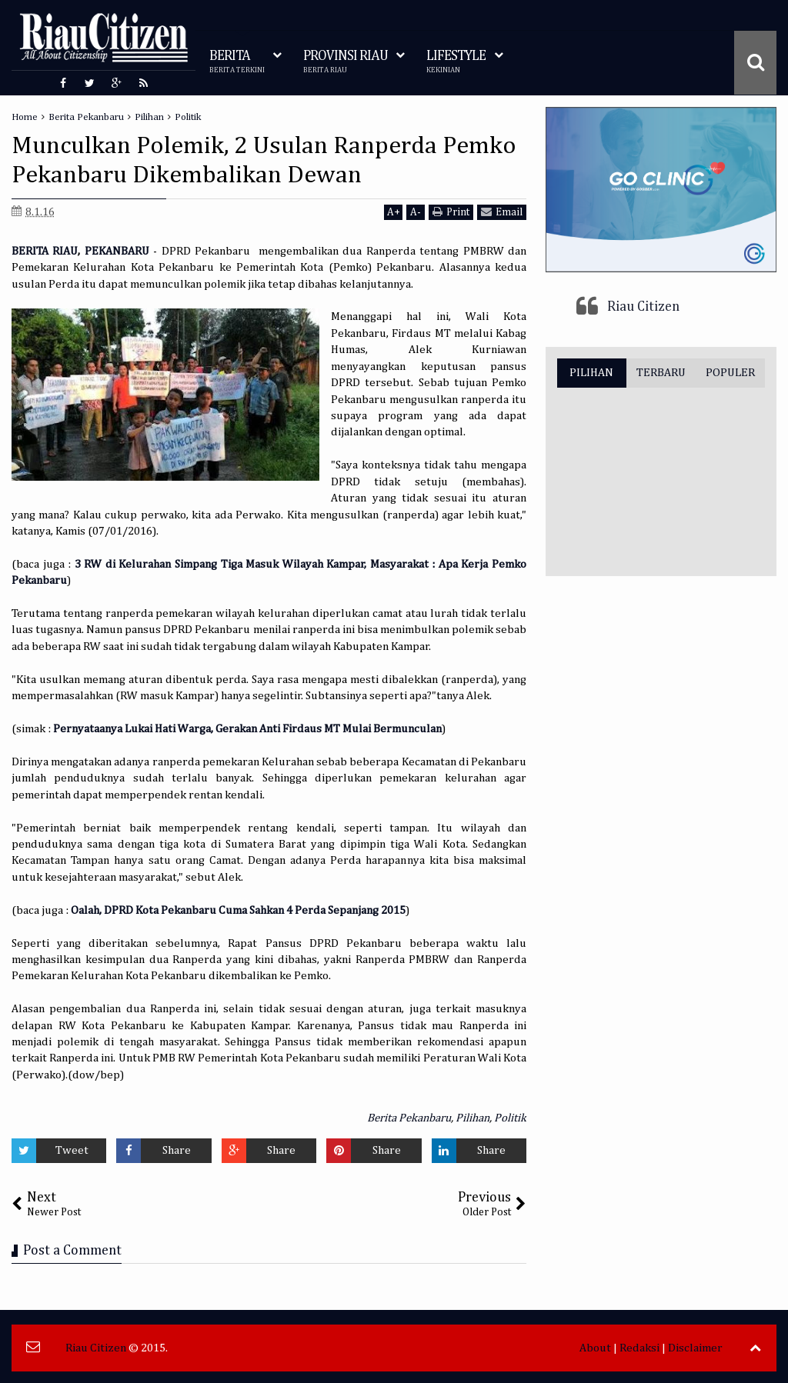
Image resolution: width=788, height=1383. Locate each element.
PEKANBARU (117, 251)
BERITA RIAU (45, 251)
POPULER (730, 372)
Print (450, 212)
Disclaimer (695, 1348)
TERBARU (661, 372)
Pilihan (472, 1118)
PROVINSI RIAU (345, 62)
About (595, 1348)
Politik (510, 1118)
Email (502, 212)
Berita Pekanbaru (409, 1118)
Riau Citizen (643, 307)
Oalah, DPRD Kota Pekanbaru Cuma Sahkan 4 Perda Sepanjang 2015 (238, 910)
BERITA (237, 62)
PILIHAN (591, 372)
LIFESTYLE (456, 62)
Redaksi (639, 1348)
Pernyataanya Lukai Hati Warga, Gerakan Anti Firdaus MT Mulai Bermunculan (247, 729)
